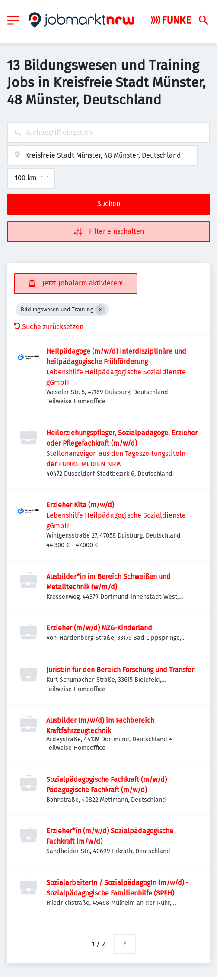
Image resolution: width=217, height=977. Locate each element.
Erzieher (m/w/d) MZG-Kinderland (99, 628)
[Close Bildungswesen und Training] (100, 309)
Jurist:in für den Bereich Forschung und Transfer (120, 670)
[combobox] (108, 132)
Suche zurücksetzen (48, 327)
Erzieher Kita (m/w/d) (80, 505)
